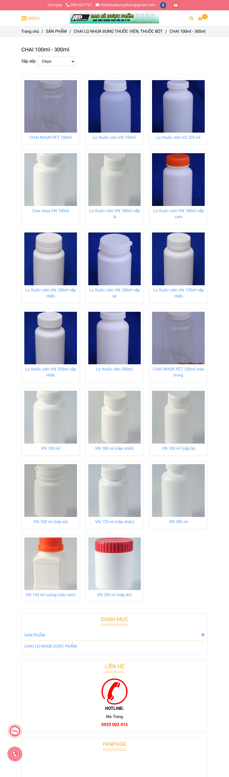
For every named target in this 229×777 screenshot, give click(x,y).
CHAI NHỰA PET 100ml (50, 137)
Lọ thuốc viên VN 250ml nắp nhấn (50, 372)
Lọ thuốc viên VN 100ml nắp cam (178, 213)
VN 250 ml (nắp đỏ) (114, 594)
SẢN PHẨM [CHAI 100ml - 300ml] (56, 31)
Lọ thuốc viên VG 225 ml (178, 137)
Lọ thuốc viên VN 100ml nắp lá (114, 213)
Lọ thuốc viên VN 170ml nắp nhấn (178, 293)
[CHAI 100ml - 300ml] (114, 18)
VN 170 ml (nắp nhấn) (114, 521)
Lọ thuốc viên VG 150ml (114, 137)
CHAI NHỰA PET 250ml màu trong (178, 372)
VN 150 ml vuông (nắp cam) (51, 594)
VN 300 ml (178, 521)
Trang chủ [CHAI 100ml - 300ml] (30, 31)
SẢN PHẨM (114, 635)
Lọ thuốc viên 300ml (114, 369)
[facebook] (163, 5)
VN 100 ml (50, 448)
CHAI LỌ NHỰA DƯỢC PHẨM (50, 646)
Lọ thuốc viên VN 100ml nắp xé (114, 293)
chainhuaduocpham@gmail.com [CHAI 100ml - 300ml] (125, 5)
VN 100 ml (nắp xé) (50, 521)
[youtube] (176, 5)
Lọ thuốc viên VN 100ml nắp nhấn (50, 293)
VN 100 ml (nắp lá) (178, 448)
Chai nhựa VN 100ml (50, 210)
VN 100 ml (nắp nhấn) (114, 448)
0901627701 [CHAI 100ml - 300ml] (79, 5)
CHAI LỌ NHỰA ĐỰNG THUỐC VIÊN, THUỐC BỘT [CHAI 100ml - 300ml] (118, 31)
